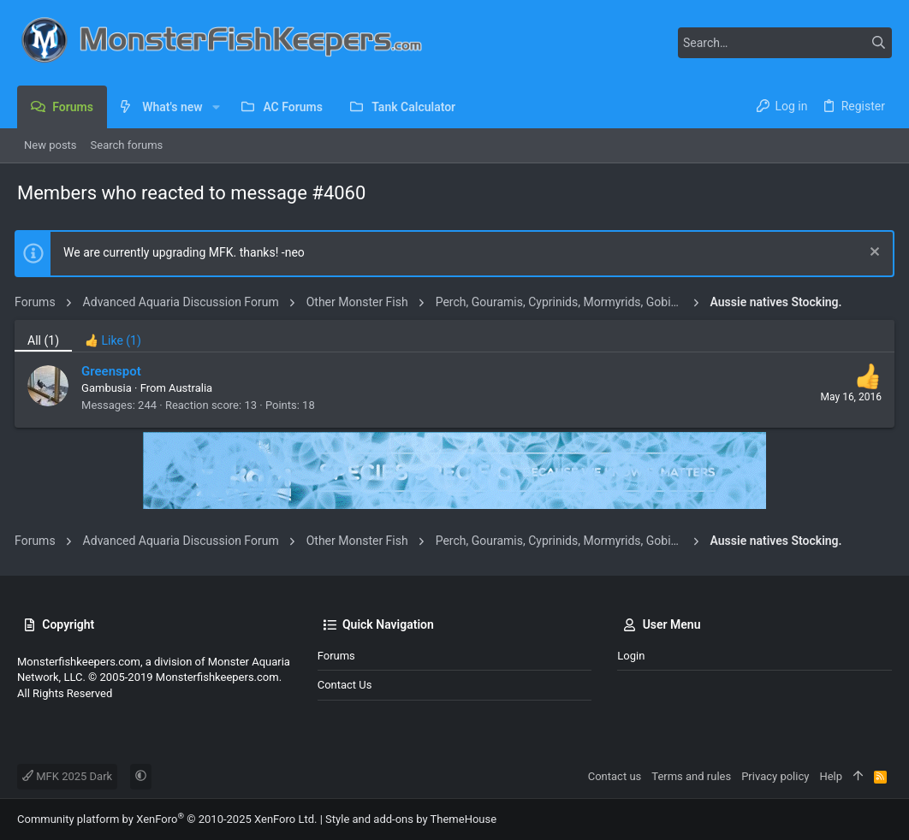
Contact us (345, 684)
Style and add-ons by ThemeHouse (410, 819)
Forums (336, 655)
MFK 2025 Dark (67, 776)
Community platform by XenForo (167, 819)
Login (631, 655)
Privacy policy (775, 776)
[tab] (115, 336)
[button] (216, 107)
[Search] (785, 42)
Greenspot (114, 371)
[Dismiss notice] (870, 254)
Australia (193, 388)
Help (830, 776)
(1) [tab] (46, 340)
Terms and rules (691, 776)
